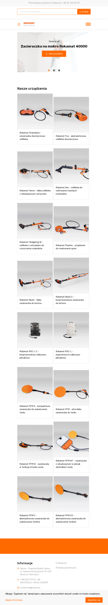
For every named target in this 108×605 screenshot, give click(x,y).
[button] (48, 70)
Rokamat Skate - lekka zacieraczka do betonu (31, 301)
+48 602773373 (27, 579)
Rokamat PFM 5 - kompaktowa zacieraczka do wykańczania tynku (35, 409)
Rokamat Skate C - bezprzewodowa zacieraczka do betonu (70, 300)
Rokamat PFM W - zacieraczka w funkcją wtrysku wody (34, 466)
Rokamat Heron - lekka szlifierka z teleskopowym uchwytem (35, 192)
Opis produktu (54, 53)
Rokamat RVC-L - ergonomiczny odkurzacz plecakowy (68, 354)
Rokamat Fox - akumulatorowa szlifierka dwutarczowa (71, 138)
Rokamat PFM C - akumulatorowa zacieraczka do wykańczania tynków (34, 518)
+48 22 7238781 (40, 582)
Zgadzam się (94, 600)
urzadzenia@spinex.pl (30, 588)
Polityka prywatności (66, 567)
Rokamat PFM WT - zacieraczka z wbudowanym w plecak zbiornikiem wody (71, 463)
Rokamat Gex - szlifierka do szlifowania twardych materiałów (69, 190)
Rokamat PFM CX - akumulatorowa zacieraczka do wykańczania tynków (71, 518)
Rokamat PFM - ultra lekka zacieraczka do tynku (68, 411)
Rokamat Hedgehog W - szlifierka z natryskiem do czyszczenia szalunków (32, 245)
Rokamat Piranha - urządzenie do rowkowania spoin (70, 247)
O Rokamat (61, 563)
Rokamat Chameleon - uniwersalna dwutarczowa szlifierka (32, 135)
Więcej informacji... (14, 600)
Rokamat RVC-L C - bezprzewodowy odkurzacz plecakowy (33, 354)
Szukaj (83, 11)
